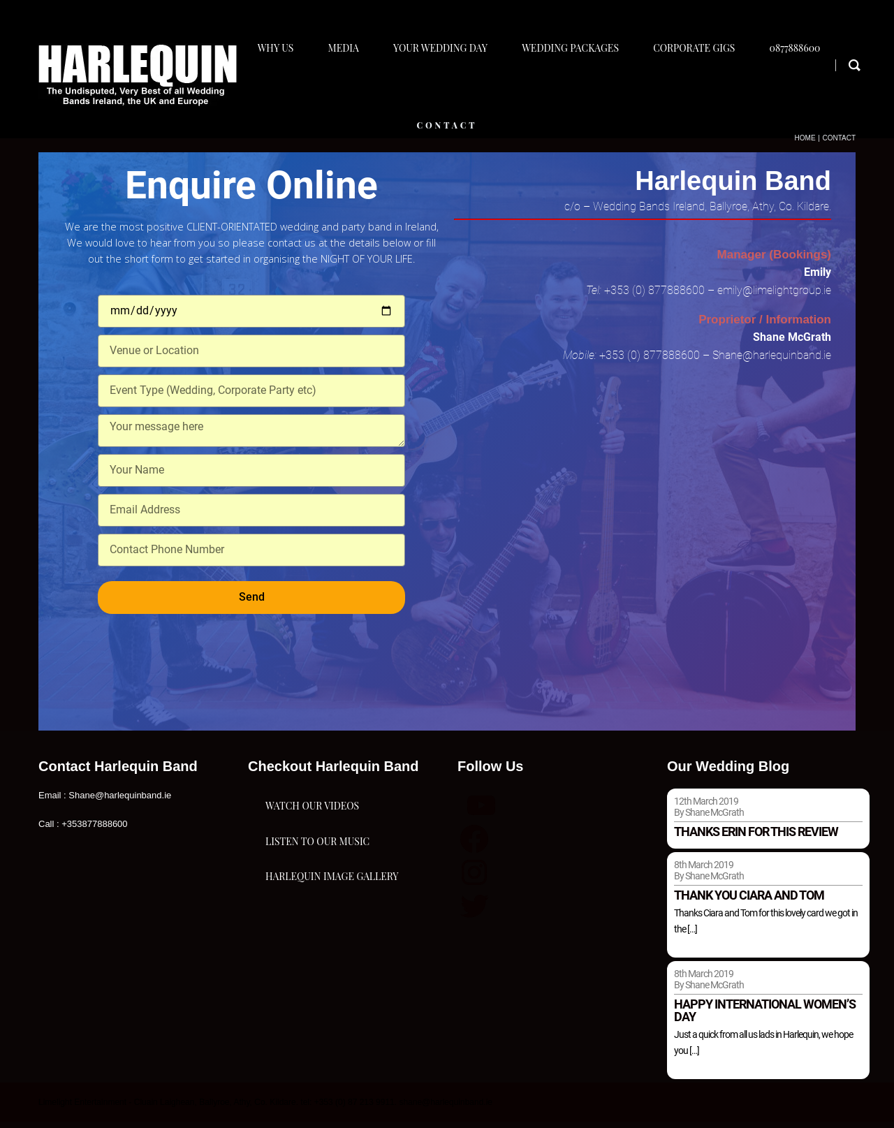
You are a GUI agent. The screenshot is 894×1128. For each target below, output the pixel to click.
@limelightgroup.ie (786, 295)
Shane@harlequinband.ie (770, 360)
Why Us (274, 88)
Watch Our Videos (312, 829)
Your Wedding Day (445, 88)
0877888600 (809, 88)
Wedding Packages (578, 88)
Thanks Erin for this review (756, 837)
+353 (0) (626, 295)
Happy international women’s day (765, 1016)
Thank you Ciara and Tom (749, 901)
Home (805, 143)
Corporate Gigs (705, 88)
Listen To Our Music (317, 899)
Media (345, 88)
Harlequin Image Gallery (331, 969)
